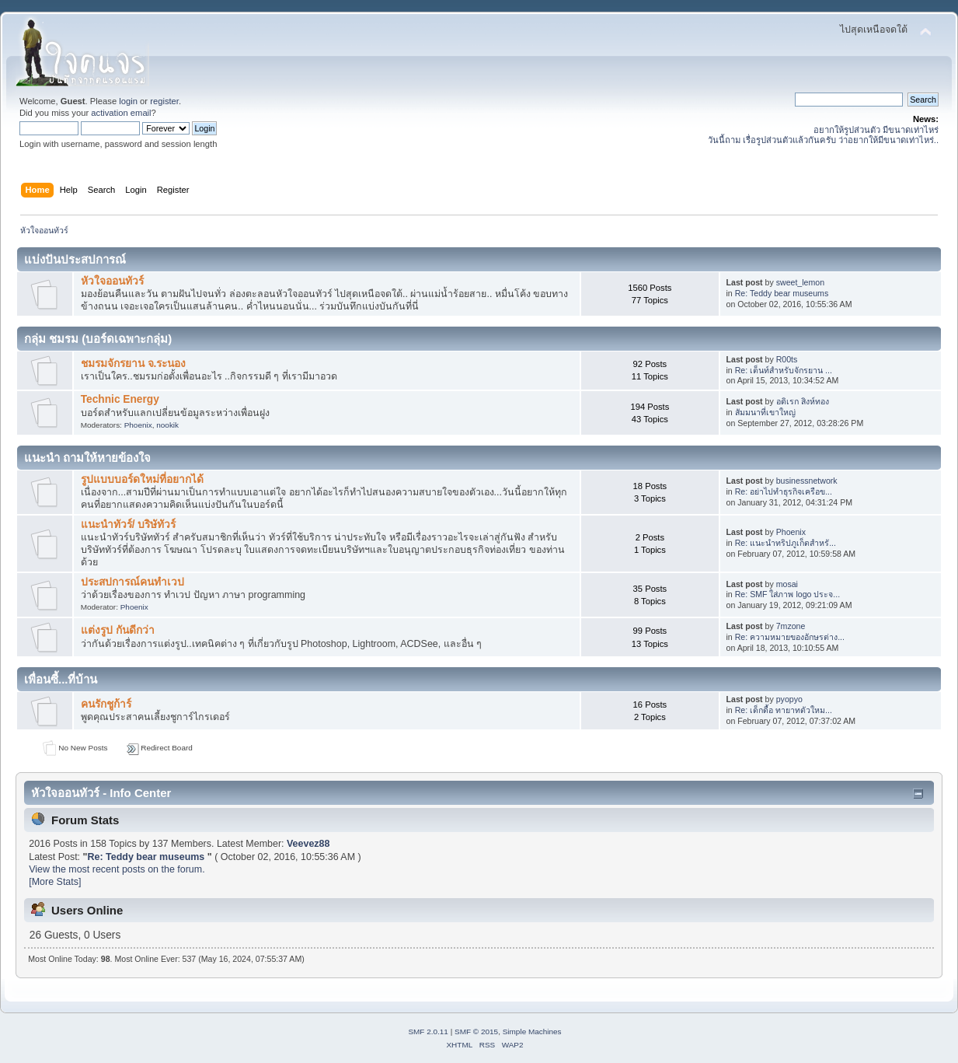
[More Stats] (55, 881)
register (164, 101)
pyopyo (789, 699)
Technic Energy (120, 399)
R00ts (787, 359)
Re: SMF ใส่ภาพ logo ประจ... (787, 594)
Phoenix (138, 425)
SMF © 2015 (476, 1031)
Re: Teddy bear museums (782, 293)
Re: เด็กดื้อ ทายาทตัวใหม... (783, 710)
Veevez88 (308, 843)
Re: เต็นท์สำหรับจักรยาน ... (783, 370)
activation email (121, 112)
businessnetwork (807, 480)
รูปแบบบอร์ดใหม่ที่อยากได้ (142, 479)
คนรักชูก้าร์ (106, 704)
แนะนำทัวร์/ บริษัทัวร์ (128, 524)
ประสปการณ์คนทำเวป (132, 582)
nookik (167, 425)
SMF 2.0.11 (428, 1031)
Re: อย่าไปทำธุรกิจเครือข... (783, 491)
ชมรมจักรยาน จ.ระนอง (133, 363)
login (128, 101)
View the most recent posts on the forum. (116, 869)
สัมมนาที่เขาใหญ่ (765, 412)
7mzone (791, 626)
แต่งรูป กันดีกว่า (118, 630)
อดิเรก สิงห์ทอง (802, 401)
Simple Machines (532, 1031)
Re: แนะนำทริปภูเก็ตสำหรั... (785, 542)
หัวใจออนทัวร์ (112, 281)
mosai (787, 584)
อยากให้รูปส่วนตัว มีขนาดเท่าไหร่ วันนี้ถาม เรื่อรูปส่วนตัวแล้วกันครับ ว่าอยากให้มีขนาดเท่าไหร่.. (823, 135)
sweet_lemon (800, 282)
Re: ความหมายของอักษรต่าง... (790, 637)
